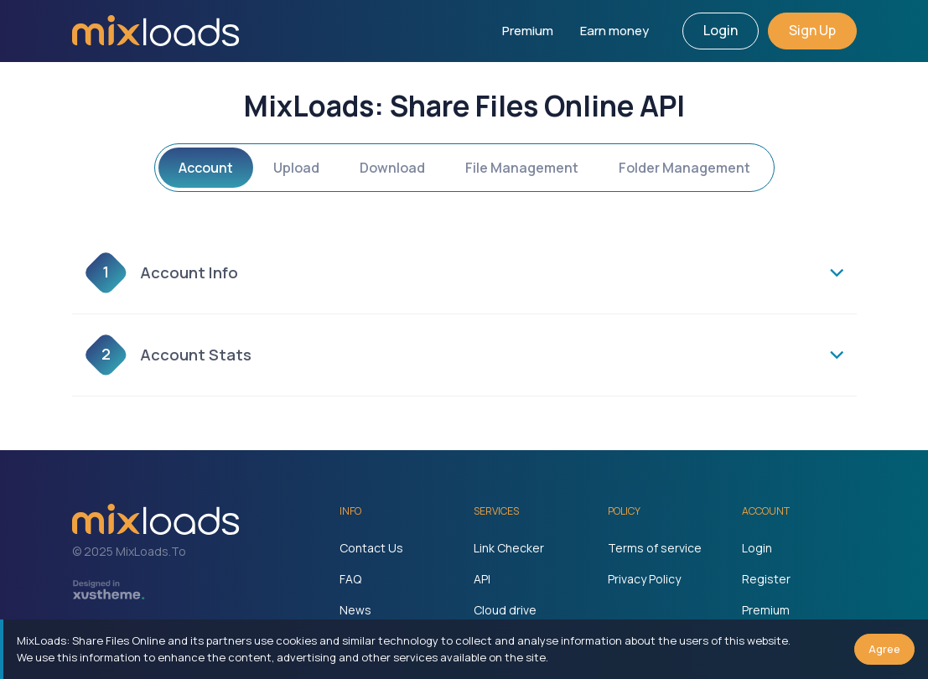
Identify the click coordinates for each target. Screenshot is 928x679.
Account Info (162, 272)
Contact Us (371, 548)
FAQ (350, 579)
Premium (527, 30)
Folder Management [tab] (684, 167)
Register (766, 579)
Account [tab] (206, 167)
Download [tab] (392, 167)
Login (720, 30)
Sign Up (812, 30)
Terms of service (655, 548)
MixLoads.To (151, 551)
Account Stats (168, 355)
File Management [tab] (521, 167)
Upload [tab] (296, 167)
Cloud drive (505, 610)
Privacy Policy (644, 579)
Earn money (614, 30)
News (355, 610)
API (482, 579)
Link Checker (509, 548)
